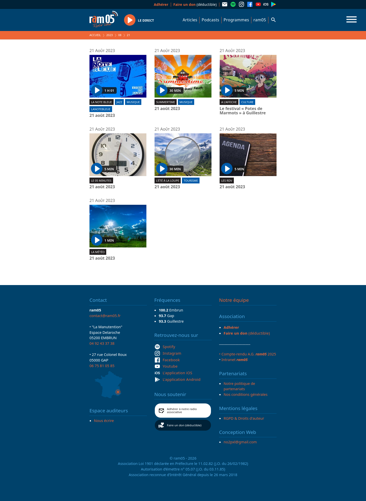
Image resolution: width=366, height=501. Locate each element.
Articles (190, 20)
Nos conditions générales (246, 394)
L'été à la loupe (167, 180)
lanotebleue (100, 109)
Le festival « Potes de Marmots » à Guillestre (243, 110)
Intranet (234, 359)
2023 (109, 35)
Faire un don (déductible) (184, 425)
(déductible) (195, 4)
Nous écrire (104, 420)
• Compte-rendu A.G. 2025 (247, 353)
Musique (133, 102)
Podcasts (210, 20)
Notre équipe (234, 300)
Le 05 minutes (101, 180)
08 (119, 35)
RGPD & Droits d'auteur (244, 418)
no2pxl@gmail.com (240, 441)
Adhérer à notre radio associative (182, 410)
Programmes (236, 20)
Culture (247, 102)
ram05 (259, 20)
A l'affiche (229, 102)
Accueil (95, 35)
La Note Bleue (101, 102)
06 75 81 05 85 (101, 365)
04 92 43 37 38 (101, 343)
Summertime (165, 102)
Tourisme (191, 180)
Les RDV (226, 180)
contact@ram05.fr (105, 315)
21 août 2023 (102, 115)
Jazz (119, 102)
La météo (97, 252)
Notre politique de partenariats (239, 386)
